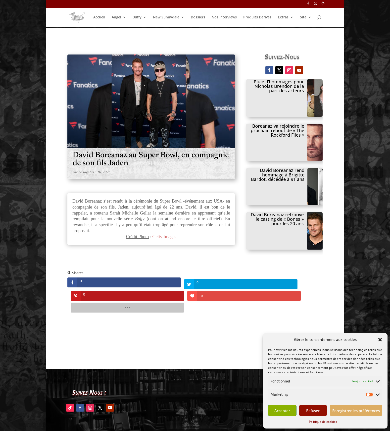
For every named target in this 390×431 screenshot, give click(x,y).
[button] (380, 339)
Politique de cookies (323, 422)
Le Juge (83, 172)
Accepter (282, 410)
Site (303, 18)
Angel (116, 18)
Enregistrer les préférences (356, 410)
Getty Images (164, 236)
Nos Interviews (224, 18)
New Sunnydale (166, 18)
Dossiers (198, 18)
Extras (283, 18)
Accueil (99, 18)
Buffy (137, 18)
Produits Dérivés (257, 18)
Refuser (313, 410)
